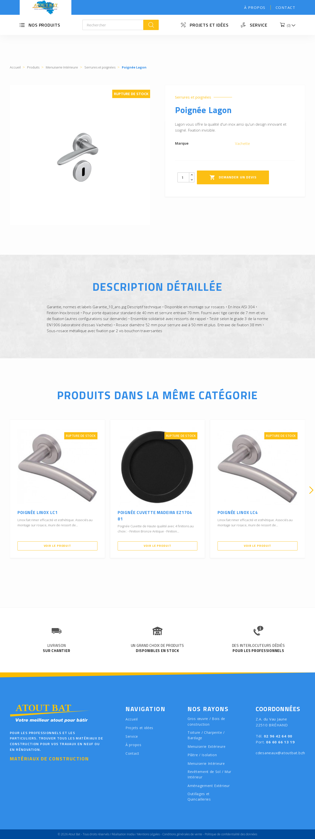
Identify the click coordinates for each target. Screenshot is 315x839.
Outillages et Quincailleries (199, 796)
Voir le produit (57, 545)
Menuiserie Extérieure (207, 746)
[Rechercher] (113, 25)
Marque (182, 143)
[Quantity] (183, 177)
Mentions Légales (148, 834)
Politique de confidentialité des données (231, 834)
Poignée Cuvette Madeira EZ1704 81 (155, 515)
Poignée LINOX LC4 (238, 512)
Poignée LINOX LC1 (37, 512)
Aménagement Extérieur (209, 785)
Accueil (132, 719)
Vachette (242, 143)
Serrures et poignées (193, 97)
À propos (255, 7)
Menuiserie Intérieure (206, 763)
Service (259, 25)
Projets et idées (209, 25)
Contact (286, 7)
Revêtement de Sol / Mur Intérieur (209, 774)
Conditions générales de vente (182, 834)
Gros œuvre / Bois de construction (206, 721)
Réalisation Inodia (123, 834)
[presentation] (3, 490)
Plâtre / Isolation (202, 755)
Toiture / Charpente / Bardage (206, 735)
